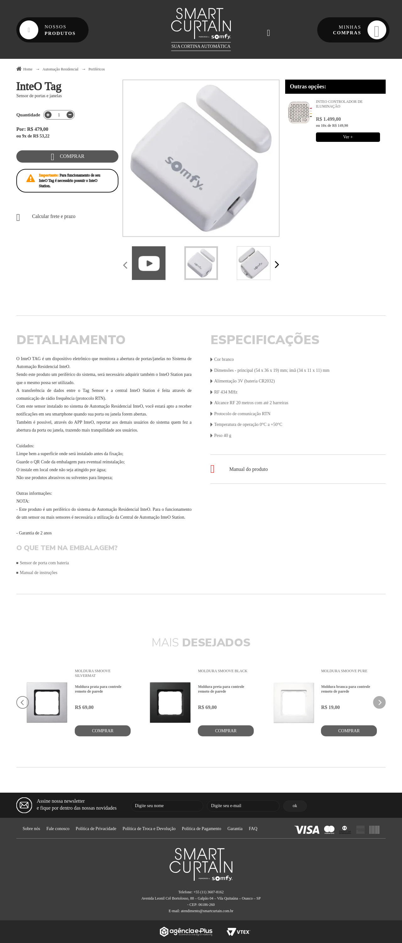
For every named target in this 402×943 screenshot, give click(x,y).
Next (276, 265)
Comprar (72, 156)
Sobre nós (31, 828)
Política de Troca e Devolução (149, 828)
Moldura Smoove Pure (344, 671)
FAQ (253, 828)
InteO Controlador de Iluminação (339, 104)
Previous (125, 265)
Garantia (234, 828)
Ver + (348, 137)
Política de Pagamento (201, 828)
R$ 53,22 (41, 136)
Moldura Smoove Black (222, 671)
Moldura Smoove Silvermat (93, 673)
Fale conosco (57, 828)
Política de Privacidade (96, 828)
